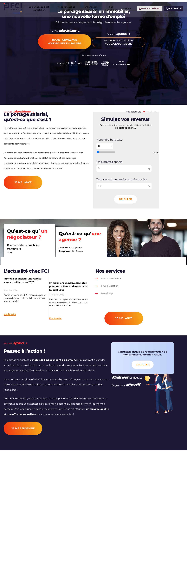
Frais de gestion (124, 345)
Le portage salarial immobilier (41, 7)
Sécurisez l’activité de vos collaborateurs (122, 86)
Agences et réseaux (87, 7)
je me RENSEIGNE (27, 513)
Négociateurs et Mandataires (64, 7)
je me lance (27, 234)
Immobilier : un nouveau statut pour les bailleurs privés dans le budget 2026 (74, 342)
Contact (121, 7)
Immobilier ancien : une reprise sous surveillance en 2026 (27, 340)
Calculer (135, 423)
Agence (174, 132)
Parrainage (122, 353)
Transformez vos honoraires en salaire (64, 86)
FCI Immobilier (105, 7)
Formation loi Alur (125, 338)
